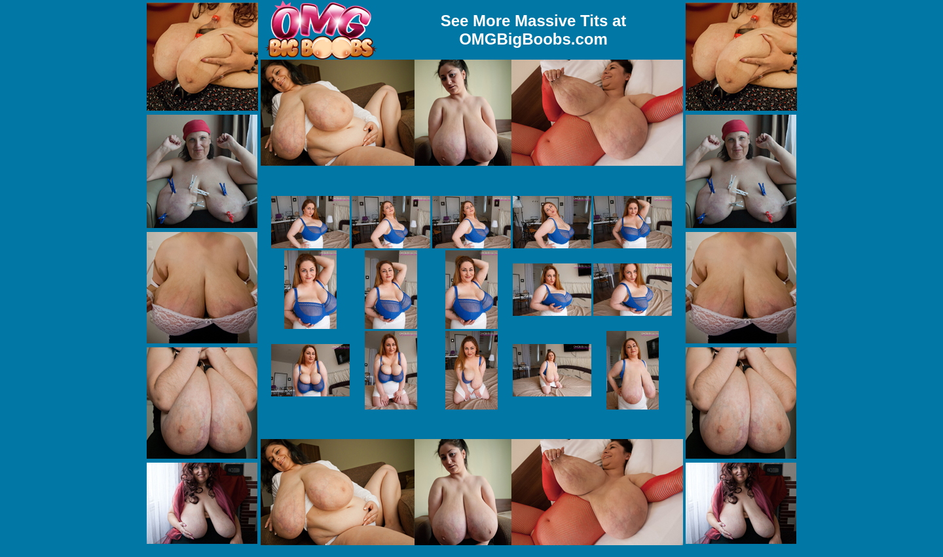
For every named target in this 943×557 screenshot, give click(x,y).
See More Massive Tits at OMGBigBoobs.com (534, 30)
